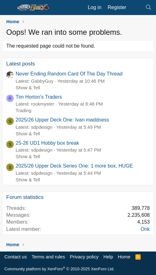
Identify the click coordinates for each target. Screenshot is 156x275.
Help (108, 256)
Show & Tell (28, 87)
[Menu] (8, 7)
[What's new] (135, 7)
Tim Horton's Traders (39, 97)
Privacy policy (84, 256)
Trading (23, 110)
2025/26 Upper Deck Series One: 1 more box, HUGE (74, 166)
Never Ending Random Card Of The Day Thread (69, 73)
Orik (145, 229)
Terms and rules (48, 256)
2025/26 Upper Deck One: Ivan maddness (62, 119)
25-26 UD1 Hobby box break (47, 143)
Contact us (15, 256)
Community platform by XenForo (59, 269)
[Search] (148, 7)
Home (124, 256)
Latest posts (20, 64)
